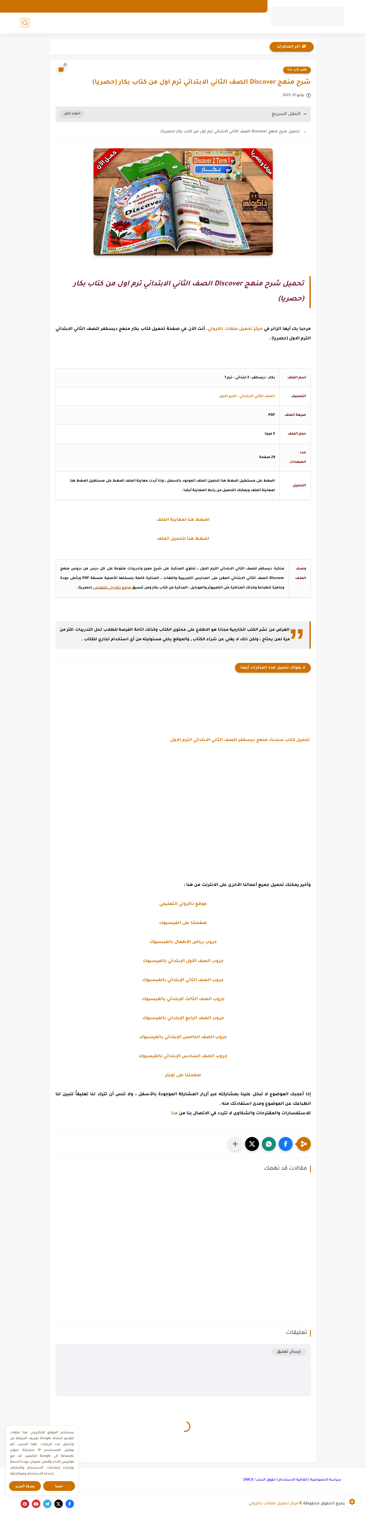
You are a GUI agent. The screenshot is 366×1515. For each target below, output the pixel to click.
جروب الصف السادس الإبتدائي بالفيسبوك (183, 1056)
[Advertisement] (183, 809)
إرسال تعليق (289, 1352)
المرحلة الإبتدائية (205, 22)
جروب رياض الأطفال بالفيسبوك (183, 942)
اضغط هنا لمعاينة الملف (183, 520)
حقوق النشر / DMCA (259, 1480)
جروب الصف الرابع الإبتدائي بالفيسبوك (183, 1018)
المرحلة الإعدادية (160, 22)
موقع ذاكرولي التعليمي (112, 588)
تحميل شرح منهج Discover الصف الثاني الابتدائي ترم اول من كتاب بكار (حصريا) (230, 132)
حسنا (59, 1486)
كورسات (82, 22)
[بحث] (25, 22)
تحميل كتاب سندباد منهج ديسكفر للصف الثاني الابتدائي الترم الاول (240, 740)
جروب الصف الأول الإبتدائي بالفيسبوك (183, 961)
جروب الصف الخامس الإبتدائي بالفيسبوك (183, 1037)
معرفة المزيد (25, 1486)
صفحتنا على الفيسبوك (183, 923)
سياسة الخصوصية (325, 1480)
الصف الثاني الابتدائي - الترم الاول (247, 396)
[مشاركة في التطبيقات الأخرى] (235, 1144)
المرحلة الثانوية (117, 22)
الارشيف (254, 6)
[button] (286, 1144)
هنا (174, 1113)
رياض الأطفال (247, 22)
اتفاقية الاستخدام (293, 1480)
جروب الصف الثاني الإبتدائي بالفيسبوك (183, 980)
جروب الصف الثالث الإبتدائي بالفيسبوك (183, 999)
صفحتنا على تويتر (183, 1075)
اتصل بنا (213, 6)
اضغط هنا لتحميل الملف (183, 539)
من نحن (233, 6)
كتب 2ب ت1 (297, 70)
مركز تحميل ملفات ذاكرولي (273, 1504)
